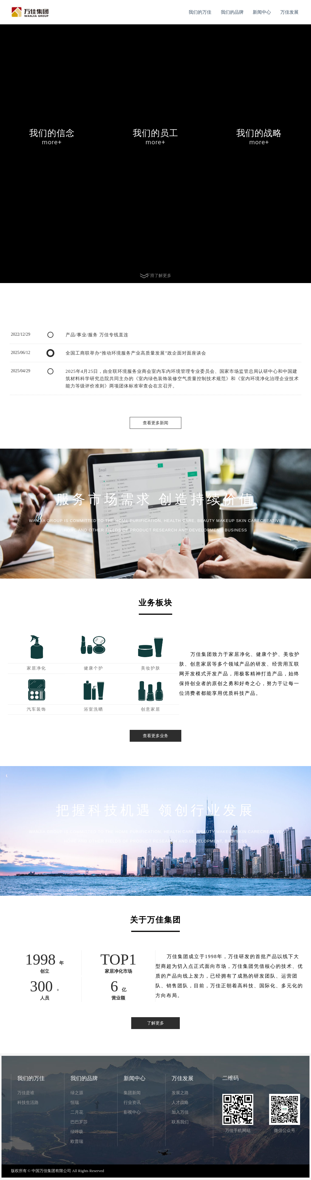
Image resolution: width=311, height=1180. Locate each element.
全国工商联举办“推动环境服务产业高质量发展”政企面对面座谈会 (136, 353)
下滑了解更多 (156, 275)
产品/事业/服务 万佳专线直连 (97, 334)
